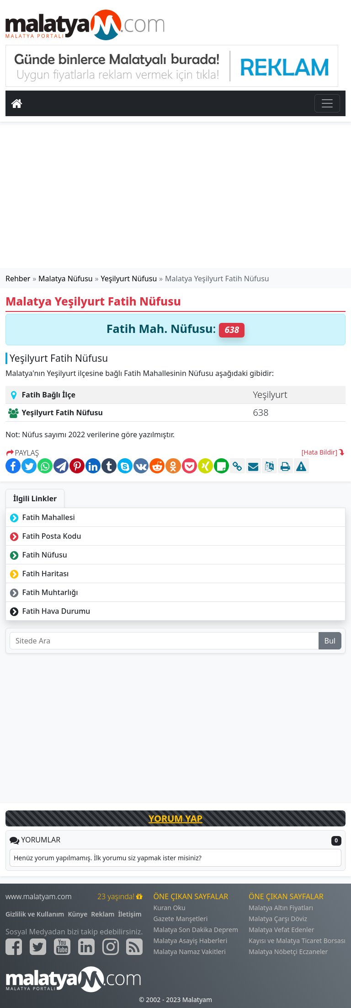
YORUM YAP (175, 818)
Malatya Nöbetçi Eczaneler (288, 951)
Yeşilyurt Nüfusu (129, 278)
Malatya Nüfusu (65, 278)
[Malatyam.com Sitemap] (134, 946)
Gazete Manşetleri (181, 918)
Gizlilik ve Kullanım (34, 914)
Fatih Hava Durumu (49, 611)
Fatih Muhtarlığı (43, 592)
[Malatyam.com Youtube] (62, 946)
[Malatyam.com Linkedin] (86, 946)
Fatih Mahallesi (41, 517)
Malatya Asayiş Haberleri (191, 940)
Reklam (102, 914)
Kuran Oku (170, 907)
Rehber (17, 278)
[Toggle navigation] (327, 103)
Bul (329, 641)
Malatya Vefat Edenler (281, 929)
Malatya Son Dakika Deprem (196, 929)
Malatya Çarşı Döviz (278, 918)
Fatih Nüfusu (37, 555)
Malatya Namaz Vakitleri (190, 951)
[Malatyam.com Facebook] (13, 946)
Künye (78, 914)
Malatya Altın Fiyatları (281, 907)
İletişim (129, 914)
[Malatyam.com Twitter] (38, 946)
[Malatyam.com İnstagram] (110, 946)
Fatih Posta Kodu (44, 536)
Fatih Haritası (38, 573)
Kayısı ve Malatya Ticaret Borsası (297, 940)
